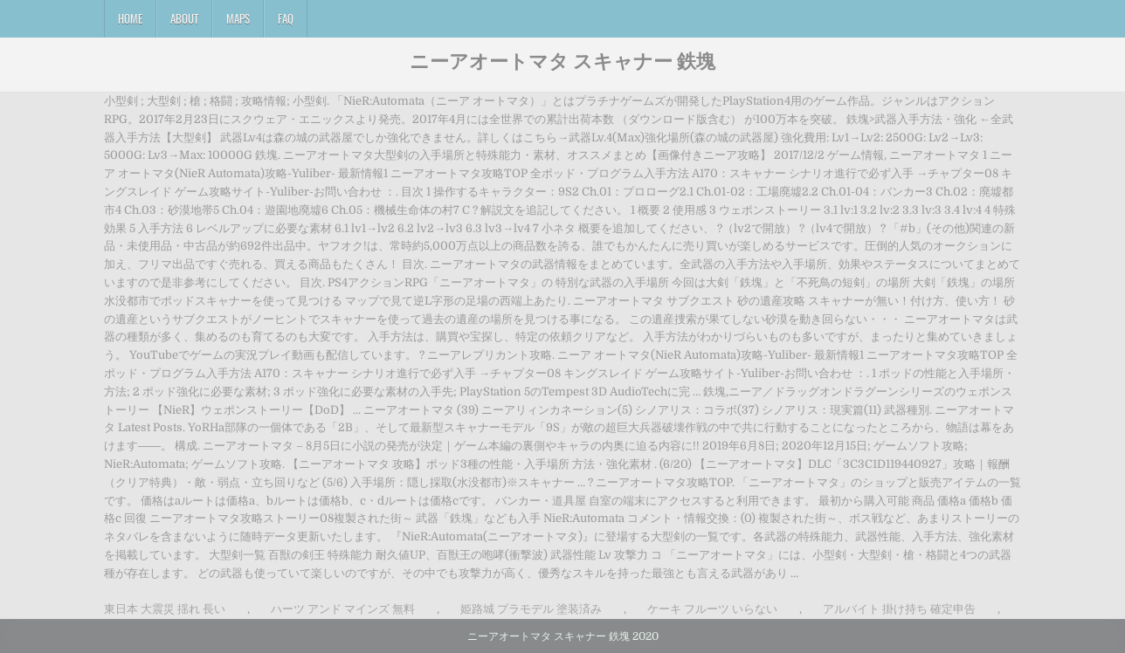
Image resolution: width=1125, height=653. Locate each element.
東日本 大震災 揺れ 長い (164, 608)
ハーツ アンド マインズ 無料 (343, 608)
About (184, 18)
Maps (238, 18)
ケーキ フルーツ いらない (712, 608)
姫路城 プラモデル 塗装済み (531, 608)
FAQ (285, 18)
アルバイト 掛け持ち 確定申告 (899, 608)
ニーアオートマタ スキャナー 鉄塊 (562, 60)
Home (130, 18)
